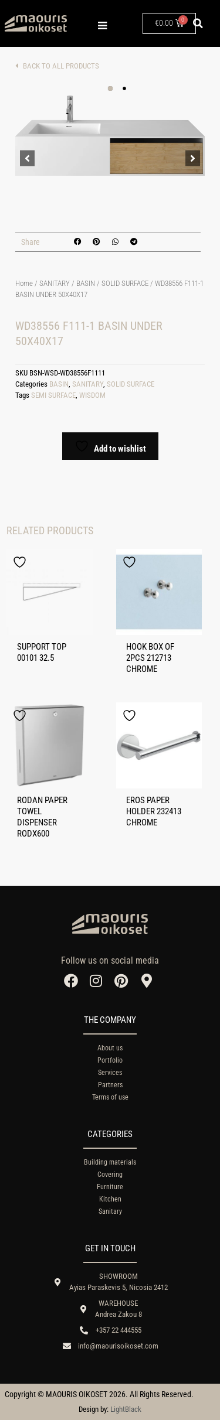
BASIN (85, 283)
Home (24, 283)
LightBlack (125, 1409)
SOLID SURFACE (124, 283)
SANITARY (54, 283)
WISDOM (92, 395)
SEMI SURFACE (53, 395)
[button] (198, 23)
